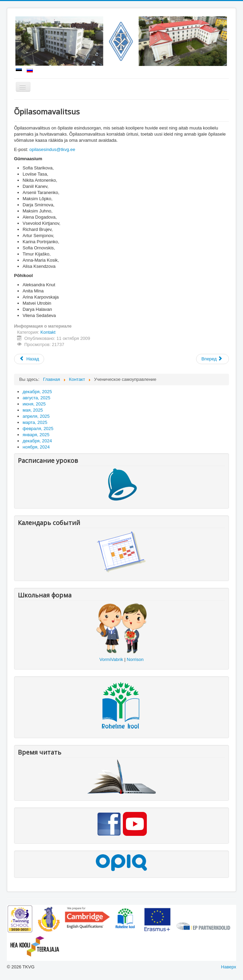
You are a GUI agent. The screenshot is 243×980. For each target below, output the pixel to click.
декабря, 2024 (37, 440)
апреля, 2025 (36, 416)
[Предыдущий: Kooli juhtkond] (29, 359)
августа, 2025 (36, 397)
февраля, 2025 (38, 428)
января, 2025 (36, 434)
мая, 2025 (33, 410)
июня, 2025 (34, 403)
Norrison (135, 659)
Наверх (228, 966)
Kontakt (47, 332)
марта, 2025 (35, 422)
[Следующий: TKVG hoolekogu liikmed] (212, 359)
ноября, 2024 (36, 447)
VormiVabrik (111, 659)
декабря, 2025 (37, 391)
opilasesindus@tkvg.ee (52, 149)
